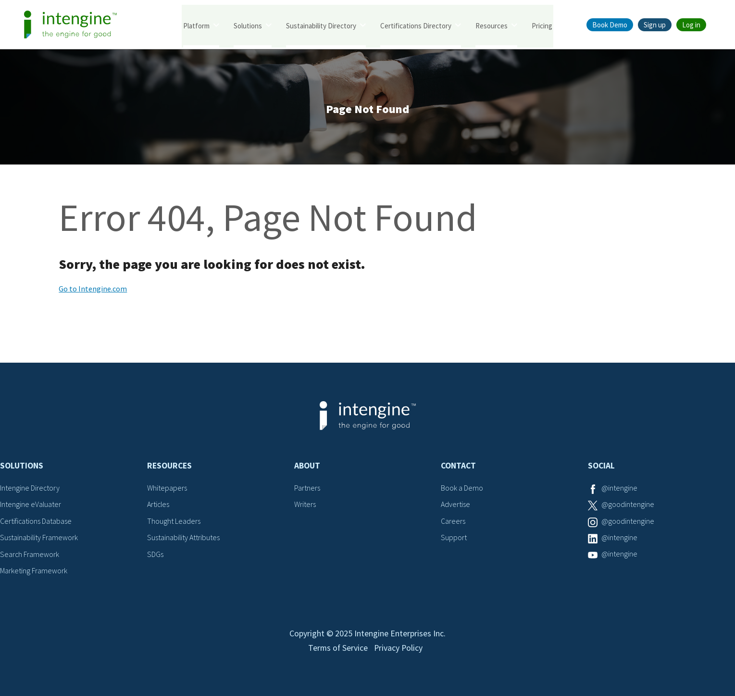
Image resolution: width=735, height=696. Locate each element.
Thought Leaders (173, 522)
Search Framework (30, 554)
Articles (158, 505)
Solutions (248, 25)
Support (454, 538)
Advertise (455, 505)
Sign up (655, 24)
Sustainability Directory (321, 25)
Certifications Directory (415, 25)
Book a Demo (462, 489)
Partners (307, 489)
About (307, 466)
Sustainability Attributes (183, 538)
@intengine (619, 489)
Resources (491, 25)
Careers (453, 522)
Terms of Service (337, 651)
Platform (196, 25)
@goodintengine (627, 505)
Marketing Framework (33, 571)
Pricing (542, 25)
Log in (691, 24)
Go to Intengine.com (93, 289)
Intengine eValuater (31, 505)
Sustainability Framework (39, 538)
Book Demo (609, 24)
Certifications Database (36, 522)
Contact (458, 466)
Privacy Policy (399, 651)
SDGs (155, 554)
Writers (305, 505)
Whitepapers (167, 489)
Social (601, 466)
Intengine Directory (30, 489)
